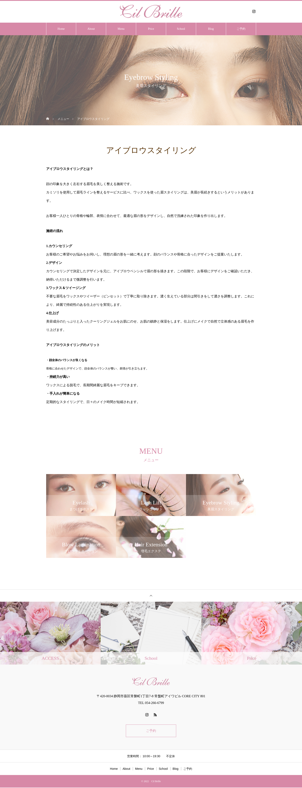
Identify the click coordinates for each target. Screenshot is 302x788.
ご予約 (241, 28)
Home (61, 28)
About (91, 28)
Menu (121, 28)
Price (151, 28)
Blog (211, 28)
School (181, 28)
